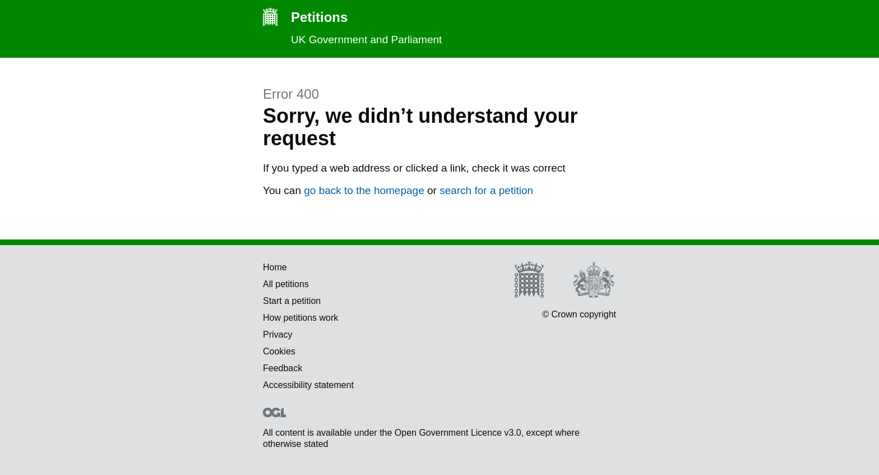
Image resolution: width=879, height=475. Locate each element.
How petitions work (300, 317)
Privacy (277, 334)
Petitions (305, 17)
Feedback (282, 368)
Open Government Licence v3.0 (458, 432)
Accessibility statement (308, 385)
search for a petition (486, 190)
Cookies (279, 351)
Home (275, 267)
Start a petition (292, 301)
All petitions (286, 284)
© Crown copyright (579, 314)
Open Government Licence (274, 412)
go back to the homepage (364, 190)
